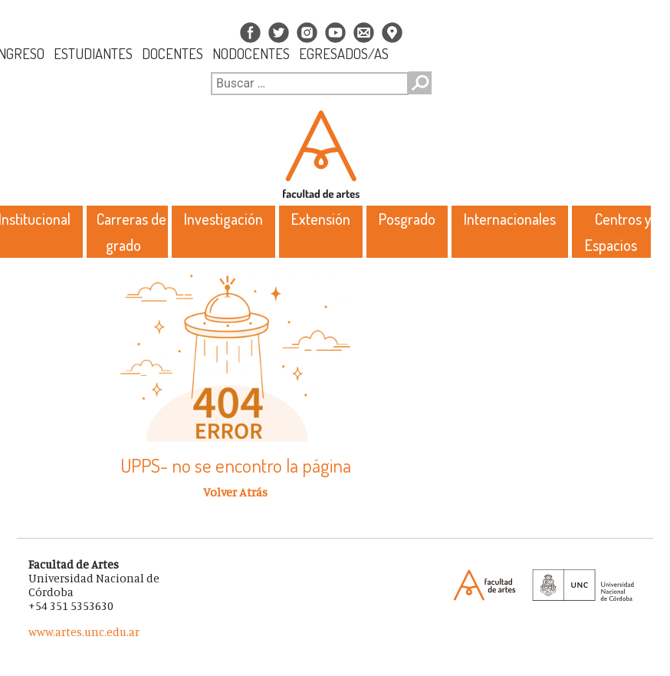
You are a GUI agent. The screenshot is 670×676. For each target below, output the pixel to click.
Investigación (223, 219)
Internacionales (510, 219)
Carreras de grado (131, 232)
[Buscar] (310, 83)
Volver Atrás (235, 492)
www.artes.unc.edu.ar (84, 632)
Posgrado (407, 219)
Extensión (320, 219)
